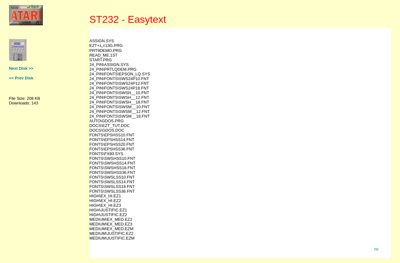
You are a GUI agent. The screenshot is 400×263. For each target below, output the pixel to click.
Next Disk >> (21, 68)
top (376, 249)
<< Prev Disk (21, 78)
